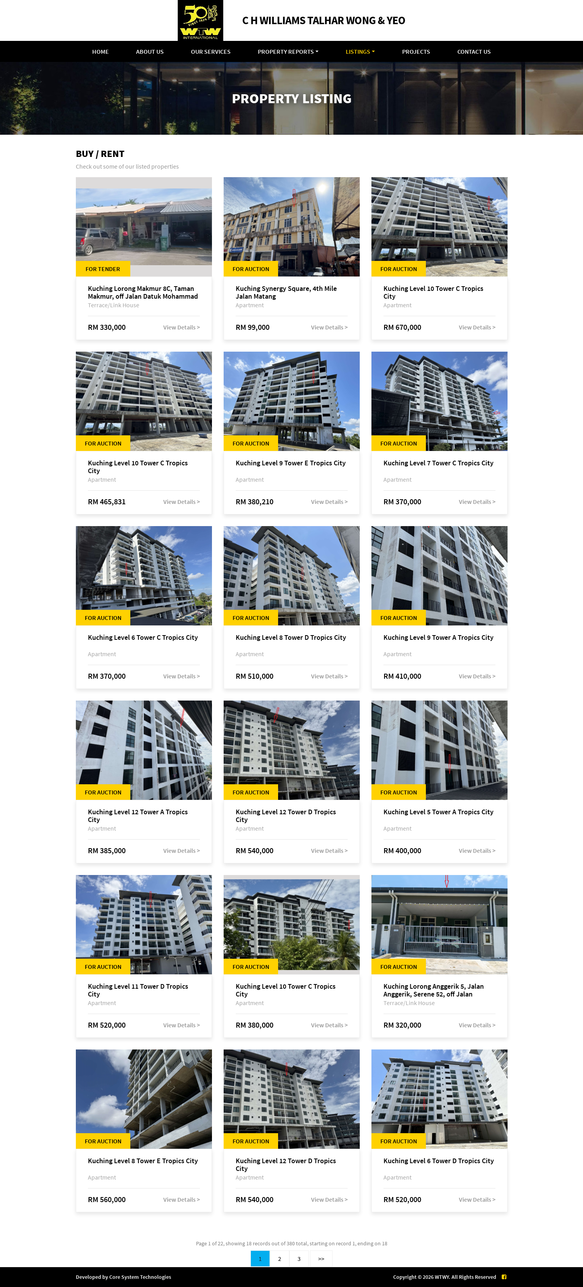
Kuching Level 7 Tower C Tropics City (438, 463)
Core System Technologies (140, 1276)
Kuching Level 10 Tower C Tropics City (433, 292)
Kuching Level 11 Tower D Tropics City (138, 990)
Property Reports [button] (286, 51)
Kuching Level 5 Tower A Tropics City (438, 812)
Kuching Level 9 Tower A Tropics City (438, 638)
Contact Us (474, 51)
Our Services (211, 51)
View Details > (181, 327)
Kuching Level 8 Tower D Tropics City (291, 638)
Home (100, 51)
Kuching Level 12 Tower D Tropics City (286, 816)
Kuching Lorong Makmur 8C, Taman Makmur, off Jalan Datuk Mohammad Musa (143, 292)
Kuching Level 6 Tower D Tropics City (438, 1161)
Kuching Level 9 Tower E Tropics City (291, 463)
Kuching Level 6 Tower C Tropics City (143, 638)
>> (321, 1258)
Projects (416, 51)
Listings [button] (358, 51)
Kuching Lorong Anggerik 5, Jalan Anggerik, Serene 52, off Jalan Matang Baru (433, 990)
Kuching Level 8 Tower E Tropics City (143, 1161)
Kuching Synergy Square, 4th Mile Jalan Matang (286, 292)
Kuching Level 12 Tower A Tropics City (138, 816)
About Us (150, 51)
